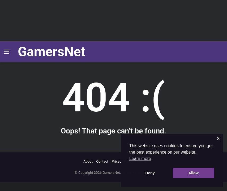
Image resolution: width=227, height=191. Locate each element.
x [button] (218, 138)
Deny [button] (150, 173)
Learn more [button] (140, 158)
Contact (102, 161)
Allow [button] (194, 173)
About (88, 161)
